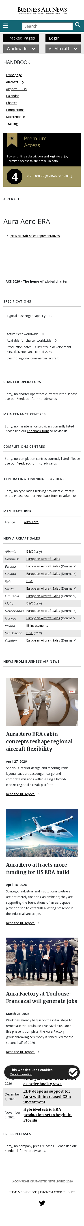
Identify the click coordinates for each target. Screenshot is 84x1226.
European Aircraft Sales (43, 559)
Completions (15, 110)
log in (53, 156)
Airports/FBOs (16, 89)
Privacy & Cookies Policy (57, 1192)
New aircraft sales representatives (35, 236)
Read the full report (22, 794)
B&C (29, 551)
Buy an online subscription (25, 156)
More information (21, 1074)
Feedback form (28, 398)
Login (54, 38)
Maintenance (15, 117)
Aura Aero (31, 522)
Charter (11, 103)
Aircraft (12, 82)
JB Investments (37, 625)
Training (12, 124)
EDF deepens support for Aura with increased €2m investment (47, 1096)
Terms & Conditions (23, 1192)
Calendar (12, 96)
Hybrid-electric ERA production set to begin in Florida (47, 1114)
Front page (14, 75)
